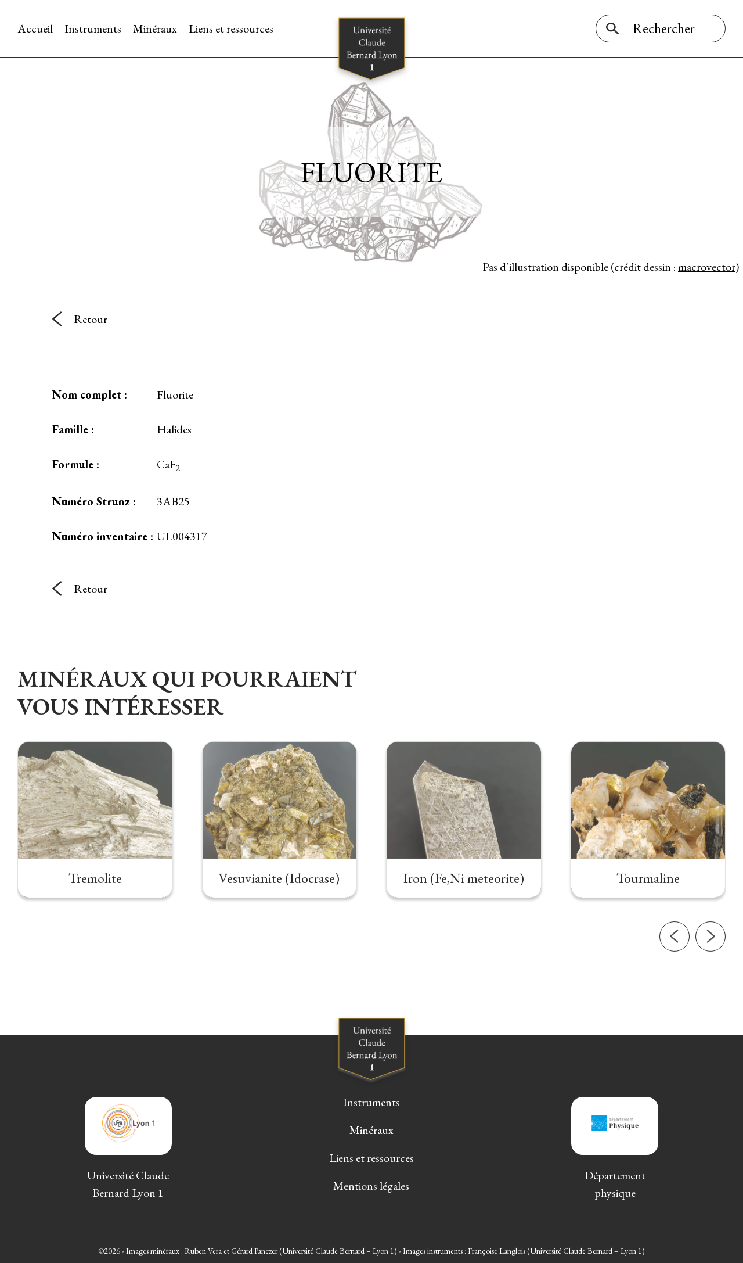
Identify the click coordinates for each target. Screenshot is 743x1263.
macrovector (706, 266)
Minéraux (155, 28)
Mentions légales (371, 1185)
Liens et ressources (231, 28)
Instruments (92, 28)
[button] (674, 972)
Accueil (35, 28)
